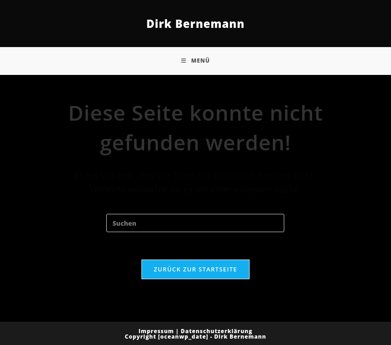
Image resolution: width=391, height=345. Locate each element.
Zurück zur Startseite (195, 269)
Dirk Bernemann (195, 23)
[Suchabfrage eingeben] (195, 223)
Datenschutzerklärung (216, 331)
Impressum (156, 331)
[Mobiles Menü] (195, 60)
